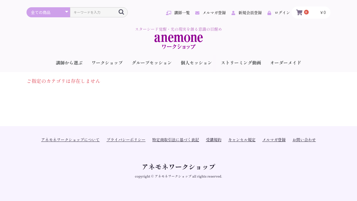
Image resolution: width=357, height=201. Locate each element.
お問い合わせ (304, 139)
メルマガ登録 (274, 139)
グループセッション (152, 62)
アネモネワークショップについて (70, 139)
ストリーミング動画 (241, 62)
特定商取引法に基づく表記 (175, 139)
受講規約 (213, 139)
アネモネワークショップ (178, 166)
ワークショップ (107, 62)
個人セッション (196, 62)
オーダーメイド (285, 62)
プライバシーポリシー (126, 139)
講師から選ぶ (69, 62)
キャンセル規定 (241, 139)
